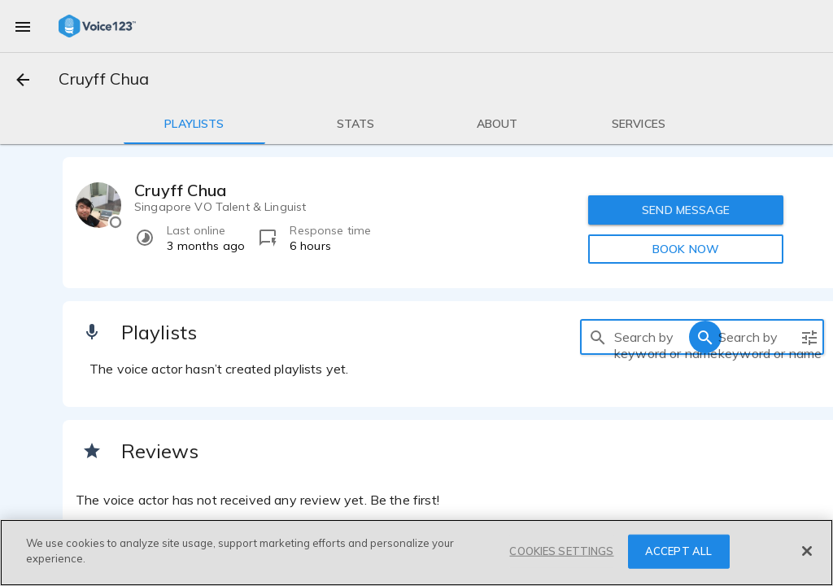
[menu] (23, 26)
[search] (598, 337)
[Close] (807, 551)
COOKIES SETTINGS (561, 551)
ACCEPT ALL (678, 551)
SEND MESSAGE (686, 210)
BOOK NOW (685, 249)
